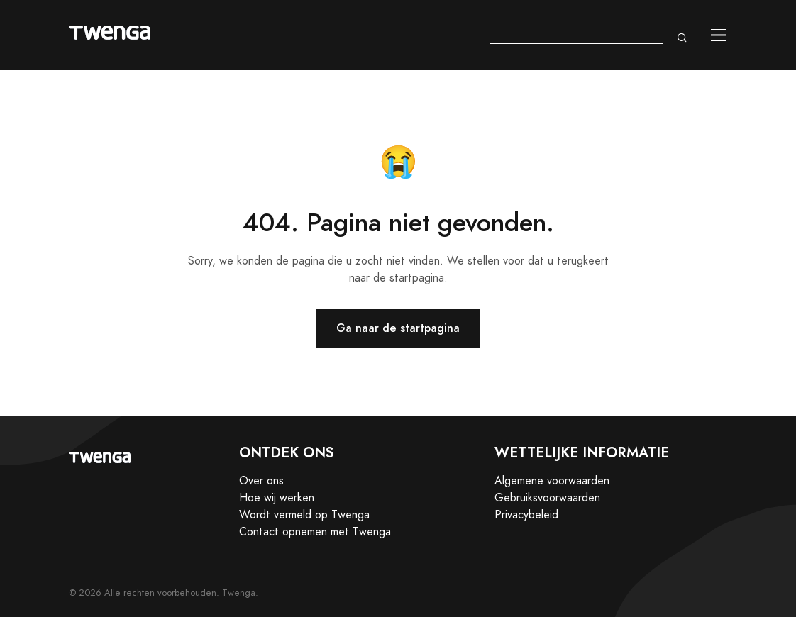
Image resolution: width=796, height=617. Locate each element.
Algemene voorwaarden (551, 481)
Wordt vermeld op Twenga (304, 515)
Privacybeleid (526, 515)
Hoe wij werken (276, 498)
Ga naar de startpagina (398, 328)
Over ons (261, 481)
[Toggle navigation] (719, 35)
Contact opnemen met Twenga (315, 532)
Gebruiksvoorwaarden (547, 498)
